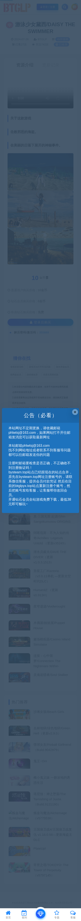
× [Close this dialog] (75, 412)
